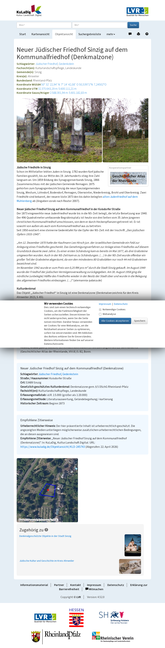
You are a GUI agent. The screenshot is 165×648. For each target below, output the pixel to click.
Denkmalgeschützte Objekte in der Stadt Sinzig (45, 536)
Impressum (94, 585)
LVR (78, 597)
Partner (59, 585)
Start (22, 34)
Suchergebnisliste (89, 34)
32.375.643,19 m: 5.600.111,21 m (57, 89)
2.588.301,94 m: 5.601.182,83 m (68, 93)
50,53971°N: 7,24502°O (92, 85)
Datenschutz (115, 585)
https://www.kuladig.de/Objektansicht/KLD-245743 (52, 447)
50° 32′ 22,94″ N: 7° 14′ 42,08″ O (59, 85)
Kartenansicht (40, 34)
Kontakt (75, 585)
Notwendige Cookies (112, 309)
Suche (133, 25)
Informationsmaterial (34, 585)
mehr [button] (110, 34)
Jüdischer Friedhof (46, 64)
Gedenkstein (66, 64)
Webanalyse (107, 314)
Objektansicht (64, 34)
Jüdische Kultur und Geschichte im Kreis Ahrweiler (46, 561)
